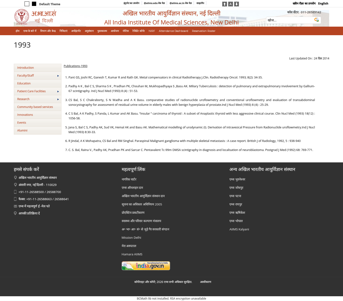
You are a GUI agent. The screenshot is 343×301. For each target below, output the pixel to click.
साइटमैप (200, 3)
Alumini (22, 130)
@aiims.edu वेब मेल (154, 3)
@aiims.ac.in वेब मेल (181, 3)
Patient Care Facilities (38, 91)
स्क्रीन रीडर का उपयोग (304, 3)
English (323, 3)
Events (21, 123)
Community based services (35, 107)
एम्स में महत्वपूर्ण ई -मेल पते (34, 206)
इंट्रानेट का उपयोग (132, 3)
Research (38, 99)
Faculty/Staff (38, 75)
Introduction (25, 68)
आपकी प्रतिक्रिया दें (29, 213)
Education (24, 83)
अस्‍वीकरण (205, 282)
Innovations (25, 115)
